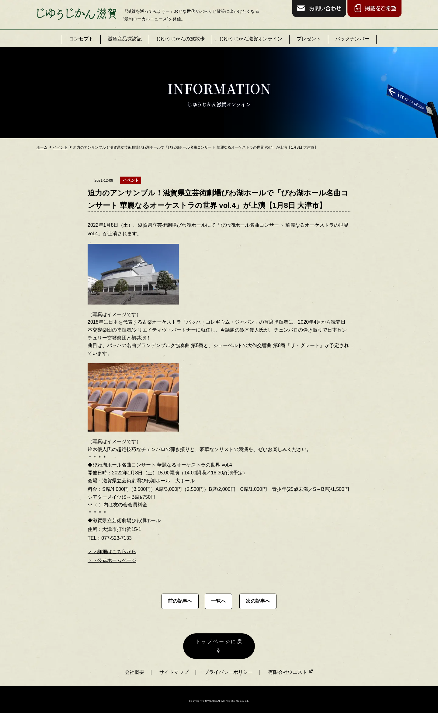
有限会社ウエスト (290, 668)
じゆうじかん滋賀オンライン (250, 38)
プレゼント (309, 38)
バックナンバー (352, 38)
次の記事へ (258, 601)
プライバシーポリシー (228, 668)
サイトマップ (174, 668)
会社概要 (134, 668)
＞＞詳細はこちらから (112, 551)
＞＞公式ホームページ (112, 560)
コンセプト (81, 38)
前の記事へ (180, 601)
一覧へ (218, 601)
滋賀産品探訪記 (125, 38)
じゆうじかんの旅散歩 (180, 38)
